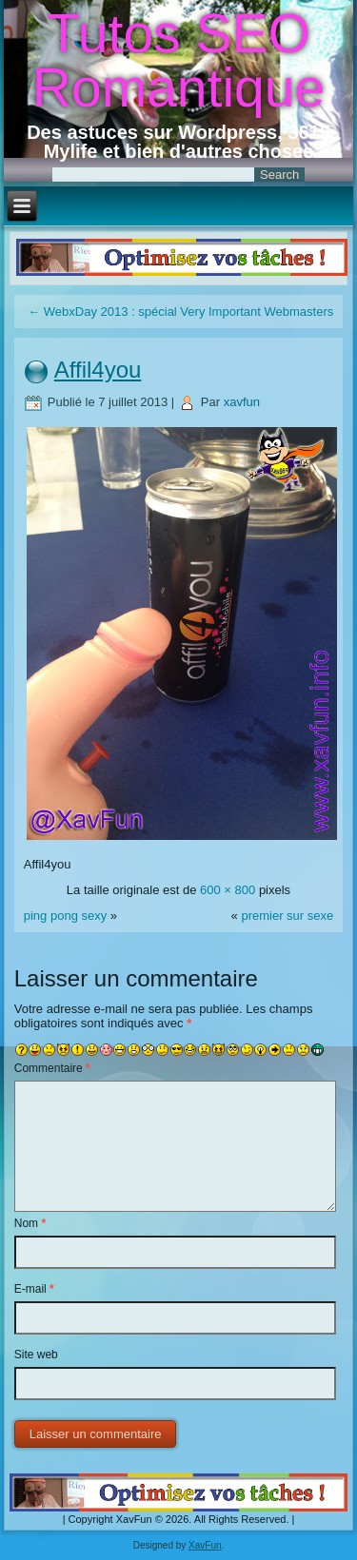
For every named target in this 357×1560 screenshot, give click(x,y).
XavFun (204, 1545)
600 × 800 (227, 890)
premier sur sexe (287, 915)
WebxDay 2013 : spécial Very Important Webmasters (180, 311)
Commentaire (52, 1068)
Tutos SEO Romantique (178, 60)
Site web (36, 1354)
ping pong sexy (65, 915)
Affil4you (98, 369)
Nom (30, 1223)
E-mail (34, 1289)
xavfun (242, 402)
